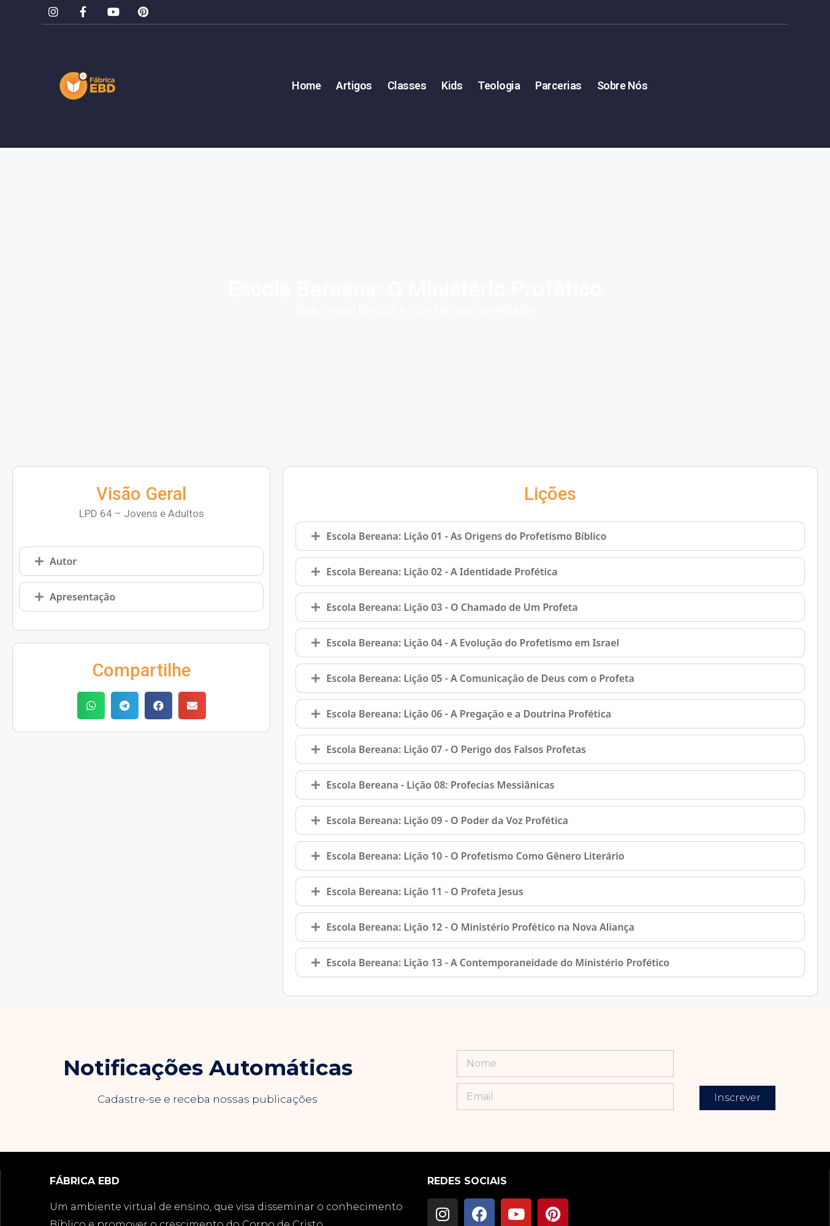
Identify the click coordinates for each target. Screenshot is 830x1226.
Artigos (354, 86)
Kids (451, 86)
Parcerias (558, 86)
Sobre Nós (622, 86)
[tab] (141, 561)
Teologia (499, 86)
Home (306, 86)
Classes (407, 86)
